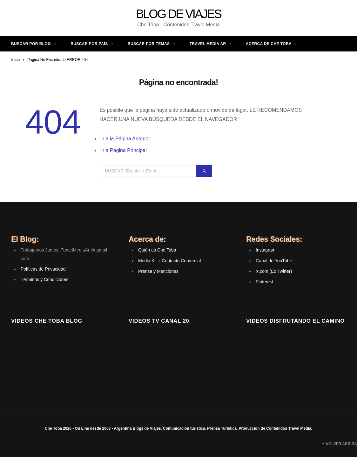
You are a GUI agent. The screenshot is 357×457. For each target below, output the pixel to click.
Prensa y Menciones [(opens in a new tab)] (158, 271)
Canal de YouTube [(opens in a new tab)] (274, 260)
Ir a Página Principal (124, 150)
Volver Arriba (339, 443)
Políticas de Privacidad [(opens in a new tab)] (43, 269)
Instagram (265, 249)
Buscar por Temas (149, 44)
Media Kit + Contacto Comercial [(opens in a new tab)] (169, 260)
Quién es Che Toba (157, 249)
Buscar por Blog (31, 44)
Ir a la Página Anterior (125, 138)
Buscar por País (89, 44)
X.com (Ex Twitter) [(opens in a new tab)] (274, 271)
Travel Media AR (208, 44)
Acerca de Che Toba (269, 44)
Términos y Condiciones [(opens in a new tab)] (44, 279)
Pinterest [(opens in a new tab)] (264, 281)
